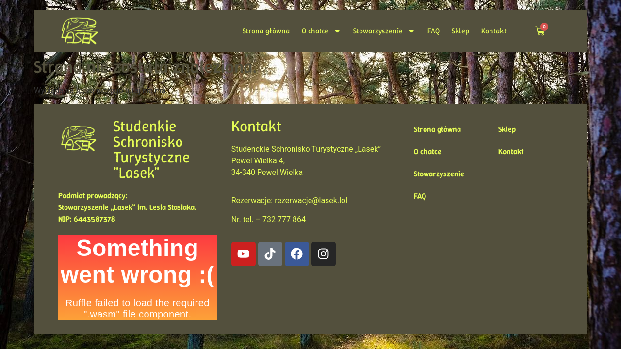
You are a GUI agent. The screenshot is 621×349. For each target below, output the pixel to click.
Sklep (460, 31)
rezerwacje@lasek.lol (311, 200)
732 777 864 (284, 219)
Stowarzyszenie (384, 31)
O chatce (321, 31)
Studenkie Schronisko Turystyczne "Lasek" (152, 149)
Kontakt (494, 31)
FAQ (433, 31)
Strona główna (266, 31)
